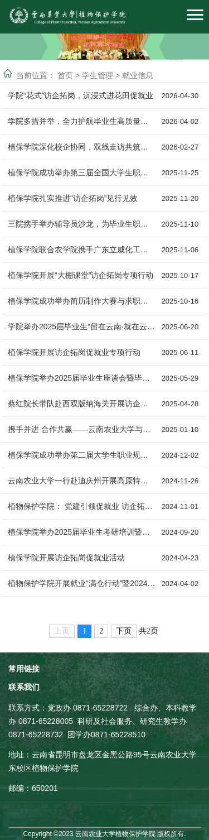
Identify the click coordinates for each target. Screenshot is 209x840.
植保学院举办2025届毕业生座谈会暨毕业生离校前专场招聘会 (82, 377)
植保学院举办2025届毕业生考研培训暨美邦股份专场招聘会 (82, 531)
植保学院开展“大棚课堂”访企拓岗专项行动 (80, 275)
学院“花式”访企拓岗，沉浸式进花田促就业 (80, 95)
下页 (124, 631)
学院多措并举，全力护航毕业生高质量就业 (82, 121)
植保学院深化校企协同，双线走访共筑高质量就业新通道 (82, 146)
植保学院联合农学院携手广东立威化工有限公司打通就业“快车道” (82, 249)
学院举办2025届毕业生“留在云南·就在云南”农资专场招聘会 (82, 326)
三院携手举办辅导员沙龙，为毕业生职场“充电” (82, 223)
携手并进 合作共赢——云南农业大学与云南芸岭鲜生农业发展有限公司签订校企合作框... (82, 429)
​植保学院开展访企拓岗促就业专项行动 (74, 352)
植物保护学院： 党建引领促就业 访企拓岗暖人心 (82, 506)
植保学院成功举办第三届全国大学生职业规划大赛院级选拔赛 (82, 172)
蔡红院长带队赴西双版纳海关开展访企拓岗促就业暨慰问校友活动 (82, 403)
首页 (66, 74)
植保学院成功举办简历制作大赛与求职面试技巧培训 (82, 300)
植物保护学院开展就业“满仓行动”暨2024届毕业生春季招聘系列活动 (82, 583)
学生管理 (98, 74)
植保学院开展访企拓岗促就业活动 (66, 557)
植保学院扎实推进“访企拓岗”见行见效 (73, 198)
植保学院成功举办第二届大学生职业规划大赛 (82, 454)
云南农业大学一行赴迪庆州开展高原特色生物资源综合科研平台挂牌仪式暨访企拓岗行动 (82, 480)
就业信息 (137, 74)
